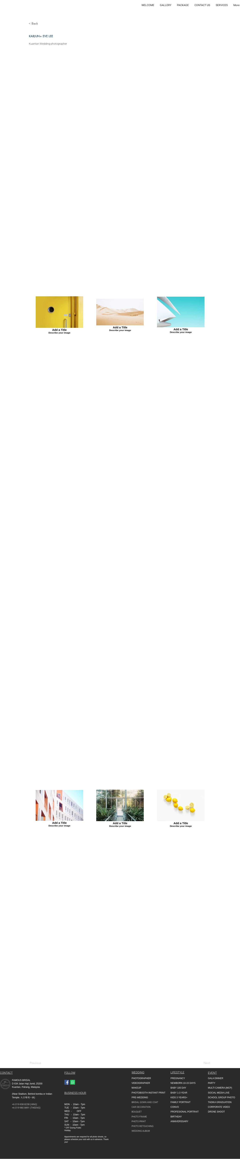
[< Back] (35, 23)
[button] (165, 5)
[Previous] (38, 1063)
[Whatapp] (72, 1082)
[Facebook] (66, 1082)
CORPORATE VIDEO (219, 1107)
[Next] (204, 1063)
